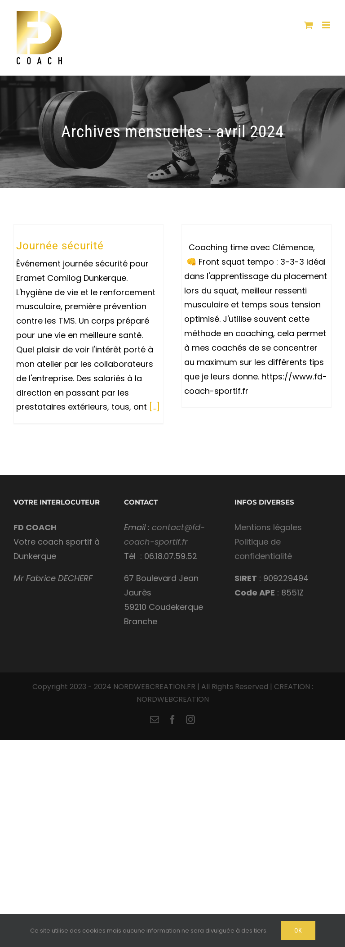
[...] (154, 406)
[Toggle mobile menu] (327, 25)
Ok (298, 930)
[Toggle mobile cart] (308, 25)
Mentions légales (268, 527)
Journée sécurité (60, 245)
